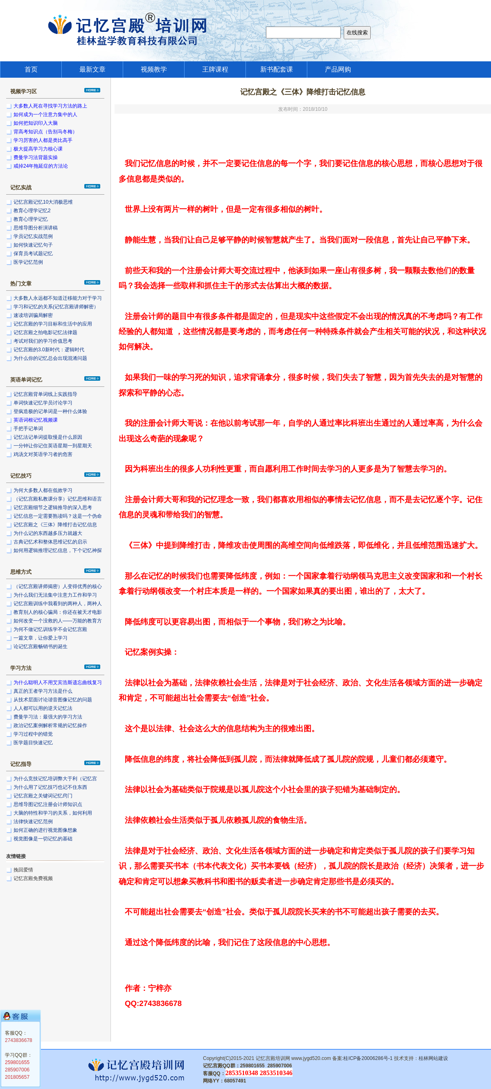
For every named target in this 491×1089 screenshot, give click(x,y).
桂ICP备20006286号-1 (367, 1058)
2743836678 (18, 1040)
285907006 (17, 1070)
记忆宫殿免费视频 (33, 878)
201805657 (17, 1077)
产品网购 (338, 69)
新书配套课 (276, 69)
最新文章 (92, 69)
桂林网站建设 (433, 1058)
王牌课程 (215, 69)
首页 (31, 69)
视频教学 (154, 69)
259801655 (17, 1062)
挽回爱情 (23, 870)
